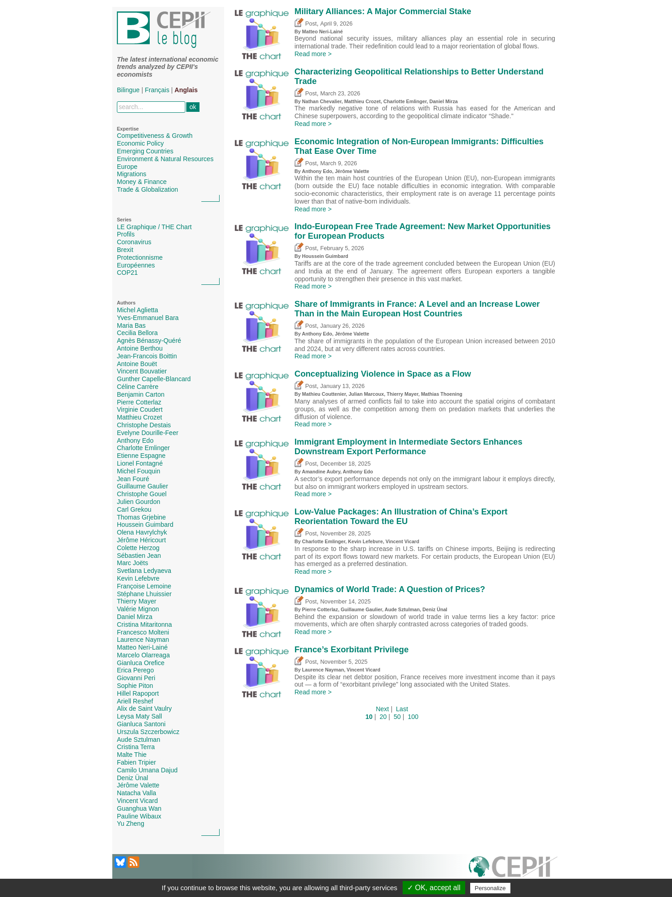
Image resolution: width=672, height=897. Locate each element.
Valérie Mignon (138, 609)
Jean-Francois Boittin (147, 356)
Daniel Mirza (134, 616)
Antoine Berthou (140, 348)
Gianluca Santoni (141, 724)
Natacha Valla (136, 793)
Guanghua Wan (139, 808)
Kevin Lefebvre (138, 578)
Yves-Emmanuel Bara (147, 317)
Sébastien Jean (139, 555)
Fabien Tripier (136, 762)
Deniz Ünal (132, 778)
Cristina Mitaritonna (144, 624)
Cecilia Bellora (137, 332)
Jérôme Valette (138, 785)
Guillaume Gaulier (142, 486)
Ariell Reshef (135, 701)
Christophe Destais (144, 425)
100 (413, 716)
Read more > (312, 54)
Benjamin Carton (140, 394)
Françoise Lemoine (144, 586)
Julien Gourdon (138, 501)
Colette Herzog (138, 547)
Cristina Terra (136, 746)
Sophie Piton (135, 685)
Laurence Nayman (143, 639)
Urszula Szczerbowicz (148, 731)
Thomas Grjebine (141, 517)
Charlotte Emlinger (143, 447)
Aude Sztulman (138, 739)
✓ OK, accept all (434, 888)
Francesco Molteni (143, 632)
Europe (127, 166)
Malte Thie (132, 754)
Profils (126, 234)
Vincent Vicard (137, 800)
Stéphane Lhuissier (144, 594)
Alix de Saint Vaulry (144, 708)
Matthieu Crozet (139, 417)
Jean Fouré (133, 479)
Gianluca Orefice (140, 662)
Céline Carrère (137, 386)
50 (397, 716)
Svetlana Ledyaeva (144, 570)
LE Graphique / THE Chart (154, 227)
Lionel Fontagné (140, 463)
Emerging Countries (145, 151)
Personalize (490, 888)
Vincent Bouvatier (142, 371)
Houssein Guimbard (145, 524)
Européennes (136, 265)
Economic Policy (140, 143)
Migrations (132, 174)
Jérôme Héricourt (141, 540)
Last (402, 709)
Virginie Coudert (140, 409)
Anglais (186, 90)
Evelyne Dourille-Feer (147, 432)
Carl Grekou (134, 509)
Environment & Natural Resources (165, 159)
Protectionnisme (140, 257)
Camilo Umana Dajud (147, 770)
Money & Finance (142, 181)
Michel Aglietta (137, 310)
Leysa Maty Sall (139, 716)
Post (305, 24)
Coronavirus (134, 242)
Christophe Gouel (142, 494)
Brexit (125, 249)
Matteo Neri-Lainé (142, 647)
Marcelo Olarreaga (143, 655)
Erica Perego (135, 670)
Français (157, 90)
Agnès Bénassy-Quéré (149, 340)
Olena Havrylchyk (142, 532)
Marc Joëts (132, 563)
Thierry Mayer (136, 601)
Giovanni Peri (136, 678)
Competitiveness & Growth (155, 135)
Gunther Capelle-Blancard (154, 379)
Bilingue (128, 90)
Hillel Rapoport (138, 693)
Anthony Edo (135, 440)
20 (383, 716)
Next (382, 709)
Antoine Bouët (137, 363)
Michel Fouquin (138, 471)
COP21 (127, 272)
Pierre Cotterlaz (139, 402)
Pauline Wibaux (139, 816)
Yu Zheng (130, 823)
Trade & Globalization (147, 189)
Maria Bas (131, 325)
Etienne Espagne (141, 455)
